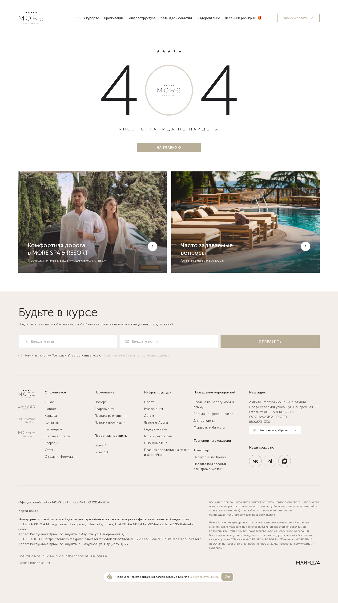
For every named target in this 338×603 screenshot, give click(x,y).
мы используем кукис (204, 577)
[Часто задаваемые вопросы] (245, 222)
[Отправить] (270, 341)
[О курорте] (87, 18)
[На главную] (169, 147)
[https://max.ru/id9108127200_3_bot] (284, 461)
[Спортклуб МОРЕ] (26, 433)
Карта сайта (28, 511)
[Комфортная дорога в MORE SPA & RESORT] (92, 222)
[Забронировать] (298, 18)
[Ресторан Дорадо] (26, 407)
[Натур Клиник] (26, 420)
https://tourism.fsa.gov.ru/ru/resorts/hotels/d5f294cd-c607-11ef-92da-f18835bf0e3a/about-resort (123, 539)
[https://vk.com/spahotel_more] (255, 461)
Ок (227, 577)
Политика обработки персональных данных (136, 355)
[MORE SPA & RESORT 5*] (31, 18)
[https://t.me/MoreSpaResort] (270, 461)
